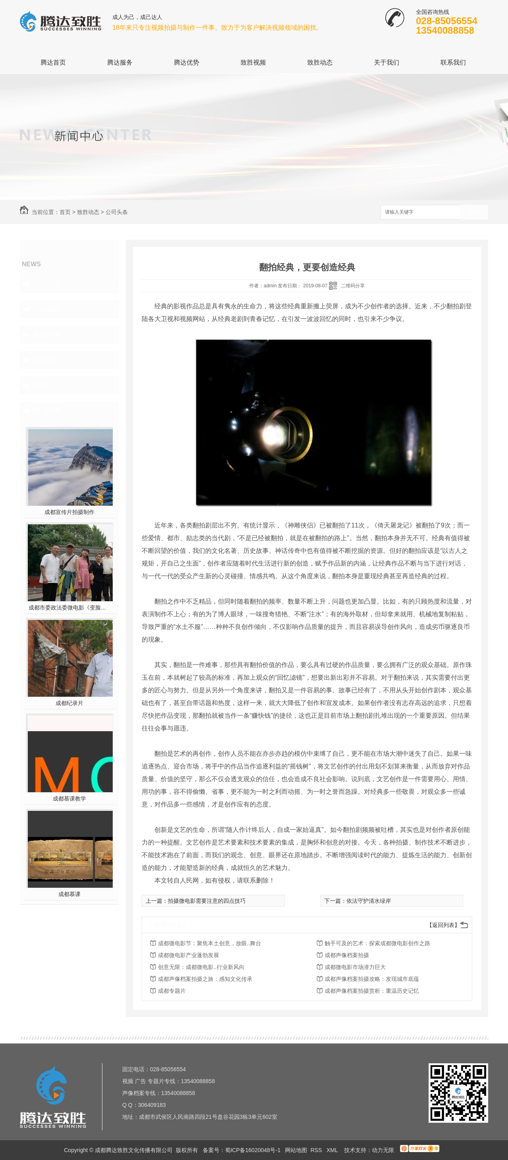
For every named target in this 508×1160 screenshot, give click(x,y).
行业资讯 (46, 309)
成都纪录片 (69, 703)
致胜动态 (320, 62)
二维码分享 (353, 286)
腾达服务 (120, 62)
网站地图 (296, 1150)
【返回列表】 (443, 925)
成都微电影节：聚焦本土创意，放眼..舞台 (209, 943)
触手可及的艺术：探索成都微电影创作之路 (377, 943)
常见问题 (46, 334)
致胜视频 (253, 62)
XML (333, 1150)
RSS (316, 1150)
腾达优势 (186, 62)
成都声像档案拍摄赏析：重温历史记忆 (372, 991)
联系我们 (453, 62)
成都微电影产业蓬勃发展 (188, 955)
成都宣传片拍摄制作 (69, 512)
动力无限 (383, 1150)
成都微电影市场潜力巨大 (355, 967)
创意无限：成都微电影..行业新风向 (201, 967)
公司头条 (117, 212)
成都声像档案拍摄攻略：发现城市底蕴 (372, 979)
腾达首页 (53, 62)
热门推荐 (46, 411)
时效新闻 (46, 360)
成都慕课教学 (69, 798)
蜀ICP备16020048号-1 (253, 1150)
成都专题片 (172, 991)
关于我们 (386, 62)
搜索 (474, 212)
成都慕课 (69, 894)
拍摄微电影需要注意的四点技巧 (207, 901)
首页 (65, 212)
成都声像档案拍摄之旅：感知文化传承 (205, 979)
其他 (39, 385)
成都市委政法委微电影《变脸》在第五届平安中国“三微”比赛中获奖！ (70, 607)
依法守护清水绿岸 (368, 901)
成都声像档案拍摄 (347, 955)
